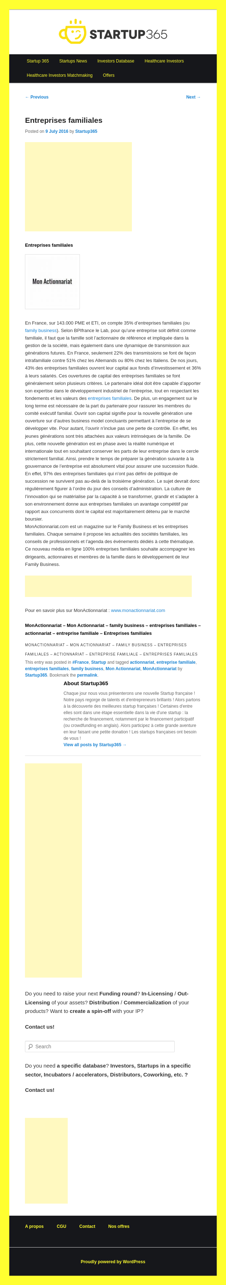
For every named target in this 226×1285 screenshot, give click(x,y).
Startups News (73, 61)
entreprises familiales (110, 398)
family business (41, 330)
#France (80, 662)
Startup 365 (38, 61)
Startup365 (86, 131)
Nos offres (118, 1226)
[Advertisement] (78, 186)
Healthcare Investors (164, 61)
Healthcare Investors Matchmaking (60, 75)
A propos (34, 1226)
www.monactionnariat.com (138, 610)
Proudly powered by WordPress (113, 1261)
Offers (108, 75)
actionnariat (142, 662)
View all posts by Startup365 (95, 744)
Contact (87, 1226)
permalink (87, 675)
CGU (61, 1226)
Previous (36, 97)
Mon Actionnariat (123, 668)
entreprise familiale (175, 662)
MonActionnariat (160, 668)
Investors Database (115, 61)
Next (193, 97)
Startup (98, 662)
